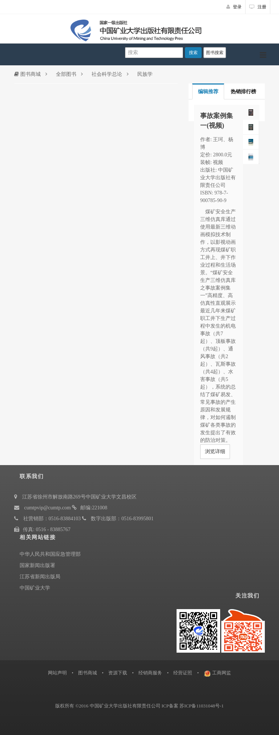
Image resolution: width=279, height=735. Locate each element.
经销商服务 (150, 673)
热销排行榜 (243, 91)
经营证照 (182, 673)
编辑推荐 (208, 91)
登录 (234, 6)
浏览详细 (215, 451)
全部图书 (66, 74)
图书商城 (27, 74)
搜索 (193, 52)
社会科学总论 (107, 74)
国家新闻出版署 (37, 565)
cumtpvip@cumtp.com (47, 507)
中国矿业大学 (35, 588)
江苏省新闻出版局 (40, 576)
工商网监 (221, 673)
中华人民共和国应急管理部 (50, 554)
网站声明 (57, 673)
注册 (257, 6)
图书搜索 (214, 52)
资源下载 (117, 673)
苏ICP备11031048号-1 (201, 706)
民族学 (145, 74)
